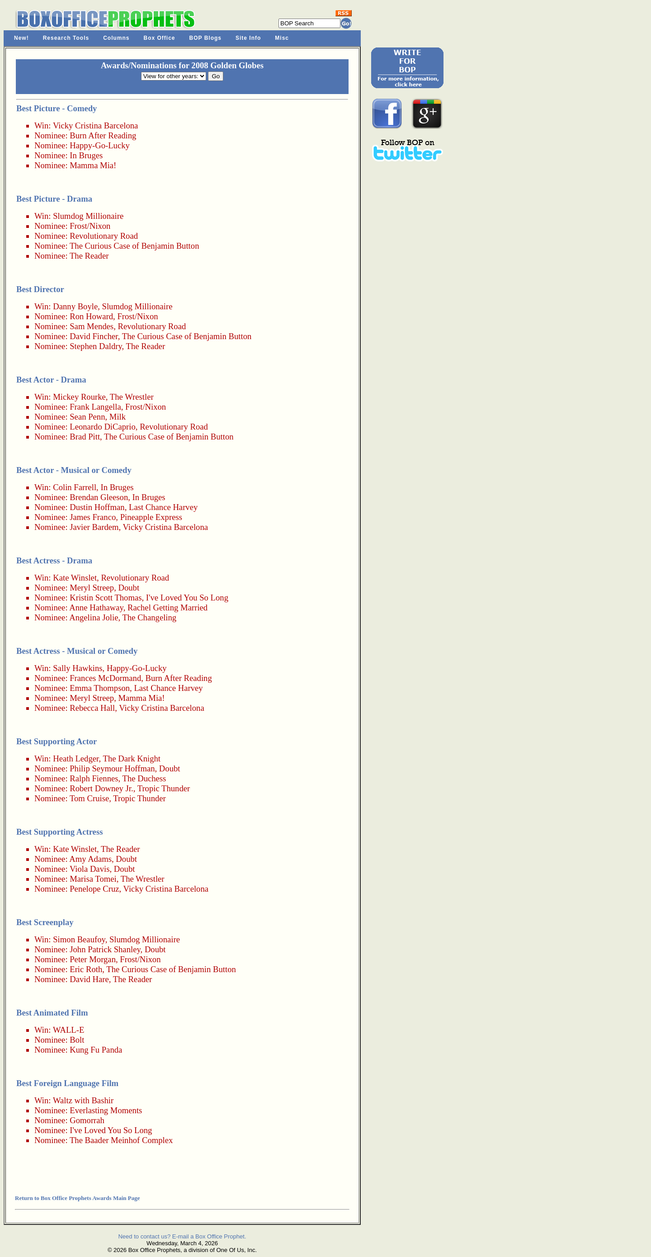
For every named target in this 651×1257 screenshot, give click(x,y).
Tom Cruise (89, 798)
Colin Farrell (74, 487)
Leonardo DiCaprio (103, 426)
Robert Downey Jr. (101, 788)
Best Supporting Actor (56, 741)
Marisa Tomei (93, 879)
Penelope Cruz (94, 888)
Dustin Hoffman (97, 507)
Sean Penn (87, 416)
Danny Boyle (75, 306)
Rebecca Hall (92, 708)
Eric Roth (86, 969)
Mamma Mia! (93, 165)
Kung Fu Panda (96, 1049)
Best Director (40, 289)
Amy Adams (90, 859)
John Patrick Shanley (105, 949)
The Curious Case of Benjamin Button (134, 245)
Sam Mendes (91, 326)
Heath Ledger (76, 758)
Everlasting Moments (106, 1110)
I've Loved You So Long (187, 597)
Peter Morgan (93, 959)
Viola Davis (90, 869)
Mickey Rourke (79, 397)
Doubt (128, 587)
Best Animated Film (52, 1012)
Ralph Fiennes (94, 778)
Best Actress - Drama (54, 560)
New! (21, 38)
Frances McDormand (105, 678)
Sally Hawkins (77, 668)
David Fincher (94, 336)
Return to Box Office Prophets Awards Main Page (77, 1198)
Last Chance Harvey (163, 507)
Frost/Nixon (90, 226)
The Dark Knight (131, 758)
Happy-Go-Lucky (100, 145)
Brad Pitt (85, 436)
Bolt (77, 1039)
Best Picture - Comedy (56, 108)
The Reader (89, 255)
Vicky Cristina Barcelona (95, 125)
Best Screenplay (45, 922)
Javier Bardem (94, 527)
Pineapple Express (151, 517)
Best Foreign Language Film (67, 1083)
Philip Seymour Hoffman (112, 768)
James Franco (93, 517)
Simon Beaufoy (79, 939)
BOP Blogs (205, 38)
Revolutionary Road (104, 236)
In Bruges (86, 155)
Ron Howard (91, 316)
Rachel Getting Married (167, 607)
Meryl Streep (92, 587)
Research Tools (66, 38)
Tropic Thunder (163, 788)
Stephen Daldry (96, 346)
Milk (117, 416)
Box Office (159, 38)
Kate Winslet (75, 577)
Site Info (248, 38)
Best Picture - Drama (54, 198)
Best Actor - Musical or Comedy (74, 470)
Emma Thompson (100, 688)
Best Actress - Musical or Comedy (76, 651)
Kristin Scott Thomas (106, 597)
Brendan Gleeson (99, 497)
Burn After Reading (103, 135)
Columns (116, 38)
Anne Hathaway (96, 607)
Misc (282, 38)
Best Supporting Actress (59, 831)
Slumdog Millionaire (88, 216)
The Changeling (150, 617)
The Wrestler (132, 397)
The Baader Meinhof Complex (121, 1140)
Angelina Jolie (93, 617)
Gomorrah (87, 1120)
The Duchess (144, 778)
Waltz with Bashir (83, 1100)
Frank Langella (95, 406)
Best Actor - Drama (51, 379)
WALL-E (68, 1030)
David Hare (89, 979)
